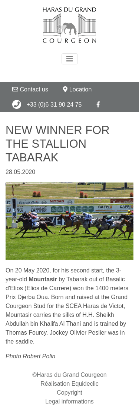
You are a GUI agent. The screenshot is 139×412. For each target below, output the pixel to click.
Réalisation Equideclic (69, 384)
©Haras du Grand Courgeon (69, 375)
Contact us (30, 89)
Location (77, 89)
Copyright (69, 392)
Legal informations (69, 401)
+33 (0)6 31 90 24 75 (47, 104)
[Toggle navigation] (70, 58)
